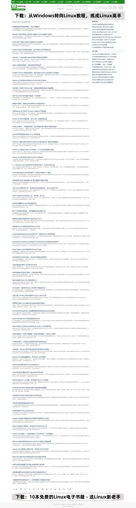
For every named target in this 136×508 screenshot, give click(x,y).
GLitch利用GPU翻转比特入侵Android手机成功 (27, 372)
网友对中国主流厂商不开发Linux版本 (103, 27)
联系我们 (63, 504)
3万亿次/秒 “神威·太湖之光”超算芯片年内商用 (27, 42)
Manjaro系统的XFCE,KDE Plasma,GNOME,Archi (106, 37)
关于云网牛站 (56, 504)
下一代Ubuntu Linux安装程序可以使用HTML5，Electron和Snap (33, 165)
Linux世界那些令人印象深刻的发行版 (103, 47)
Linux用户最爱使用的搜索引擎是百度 (103, 24)
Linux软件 (52, 2)
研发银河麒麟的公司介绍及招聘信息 (24, 203)
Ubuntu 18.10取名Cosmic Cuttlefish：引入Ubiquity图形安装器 (33, 149)
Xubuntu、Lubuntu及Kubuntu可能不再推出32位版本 (29, 57)
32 (29, 489)
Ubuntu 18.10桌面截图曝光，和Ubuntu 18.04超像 (29, 357)
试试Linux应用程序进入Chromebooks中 (25, 364)
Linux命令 (60, 2)
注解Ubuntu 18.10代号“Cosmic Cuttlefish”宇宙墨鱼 (29, 111)
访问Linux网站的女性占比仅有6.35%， (103, 80)
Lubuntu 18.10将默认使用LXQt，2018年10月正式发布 (30, 449)
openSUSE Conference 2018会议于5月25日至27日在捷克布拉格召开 (35, 242)
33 (34, 489)
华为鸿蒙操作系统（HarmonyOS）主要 (103, 67)
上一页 (15, 489)
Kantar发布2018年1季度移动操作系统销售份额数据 (29, 388)
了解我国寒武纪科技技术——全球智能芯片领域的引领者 (31, 480)
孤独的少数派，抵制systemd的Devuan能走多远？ (29, 103)
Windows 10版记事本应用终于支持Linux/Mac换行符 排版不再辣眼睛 (35, 142)
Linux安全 (106, 2)
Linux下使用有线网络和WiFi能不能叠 (103, 29)
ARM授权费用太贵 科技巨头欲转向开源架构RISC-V (29, 472)
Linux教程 (44, 2)
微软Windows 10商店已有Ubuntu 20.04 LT (104, 72)
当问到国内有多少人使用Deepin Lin (102, 34)
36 (46, 489)
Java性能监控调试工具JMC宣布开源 (24, 265)
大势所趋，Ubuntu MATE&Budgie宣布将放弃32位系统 (30, 349)
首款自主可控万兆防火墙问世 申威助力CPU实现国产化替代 (32, 34)
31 (25, 489)
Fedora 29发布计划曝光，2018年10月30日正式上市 (29, 426)
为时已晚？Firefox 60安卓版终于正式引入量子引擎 (29, 295)
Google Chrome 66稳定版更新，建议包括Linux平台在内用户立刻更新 (35, 73)
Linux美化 (69, 2)
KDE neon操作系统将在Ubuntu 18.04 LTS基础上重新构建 (31, 441)
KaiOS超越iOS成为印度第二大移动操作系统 (27, 272)
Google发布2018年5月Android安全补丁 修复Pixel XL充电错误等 (33, 234)
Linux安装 (36, 2)
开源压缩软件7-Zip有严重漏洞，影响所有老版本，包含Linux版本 (34, 334)
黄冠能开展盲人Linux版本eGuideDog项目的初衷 (28, 303)
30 (21, 489)
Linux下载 (28, 2)
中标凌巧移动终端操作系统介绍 (23, 403)
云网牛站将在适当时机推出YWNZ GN (103, 69)
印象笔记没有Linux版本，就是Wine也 (103, 59)
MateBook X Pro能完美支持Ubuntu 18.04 (26, 226)
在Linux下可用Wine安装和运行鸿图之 (103, 77)
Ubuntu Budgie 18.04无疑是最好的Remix (26, 318)
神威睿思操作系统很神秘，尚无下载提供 (26, 27)
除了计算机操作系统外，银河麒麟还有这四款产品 (29, 211)
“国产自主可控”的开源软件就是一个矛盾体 (26, 96)
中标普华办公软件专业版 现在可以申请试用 (26, 395)
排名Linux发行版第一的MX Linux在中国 (103, 39)
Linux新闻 (20, 2)
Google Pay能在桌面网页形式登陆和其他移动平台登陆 (30, 418)
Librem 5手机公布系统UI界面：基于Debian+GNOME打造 (31, 50)
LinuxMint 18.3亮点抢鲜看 (99, 45)
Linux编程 (114, 2)
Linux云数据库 (96, 2)
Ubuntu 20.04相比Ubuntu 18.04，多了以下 (104, 32)
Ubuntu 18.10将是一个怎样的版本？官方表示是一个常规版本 (32, 434)
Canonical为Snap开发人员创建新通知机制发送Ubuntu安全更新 (33, 311)
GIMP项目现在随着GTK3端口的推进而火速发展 (28, 464)
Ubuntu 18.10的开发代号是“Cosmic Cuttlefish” (27, 157)
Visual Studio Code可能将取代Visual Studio (27, 249)
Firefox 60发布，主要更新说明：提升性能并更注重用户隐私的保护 (34, 126)
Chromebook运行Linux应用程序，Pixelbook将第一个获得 (31, 172)
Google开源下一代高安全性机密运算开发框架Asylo (29, 341)
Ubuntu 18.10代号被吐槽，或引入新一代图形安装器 (29, 119)
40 (64, 489)
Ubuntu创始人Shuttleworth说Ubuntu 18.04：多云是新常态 (31, 326)
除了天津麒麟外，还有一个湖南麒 (102, 64)
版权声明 (75, 504)
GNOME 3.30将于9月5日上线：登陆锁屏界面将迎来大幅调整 (32, 88)
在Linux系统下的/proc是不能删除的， (103, 82)
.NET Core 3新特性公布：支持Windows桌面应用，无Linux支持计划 (35, 188)
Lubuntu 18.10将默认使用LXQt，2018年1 (104, 54)
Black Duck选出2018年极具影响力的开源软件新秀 (29, 457)
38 (55, 489)
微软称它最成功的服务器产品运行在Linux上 (27, 219)
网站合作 (69, 504)
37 (51, 489)
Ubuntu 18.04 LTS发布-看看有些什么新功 (104, 42)
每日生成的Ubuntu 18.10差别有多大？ (25, 280)
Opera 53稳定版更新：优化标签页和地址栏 (26, 65)
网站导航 (80, 504)
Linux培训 (77, 2)
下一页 (69, 489)
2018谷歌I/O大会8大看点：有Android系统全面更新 (29, 257)
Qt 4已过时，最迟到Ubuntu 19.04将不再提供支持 (28, 288)
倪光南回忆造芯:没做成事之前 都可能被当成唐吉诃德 (30, 180)
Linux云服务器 (86, 2)
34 (38, 489)
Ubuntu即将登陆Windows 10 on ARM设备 (26, 134)
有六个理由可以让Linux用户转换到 (102, 62)
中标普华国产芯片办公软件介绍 (23, 411)
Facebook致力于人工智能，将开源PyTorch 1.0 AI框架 (30, 380)
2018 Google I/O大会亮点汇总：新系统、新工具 (28, 195)
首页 (13, 2)
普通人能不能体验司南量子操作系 (102, 74)
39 (59, 489)
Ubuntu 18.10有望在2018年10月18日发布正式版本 (29, 80)
